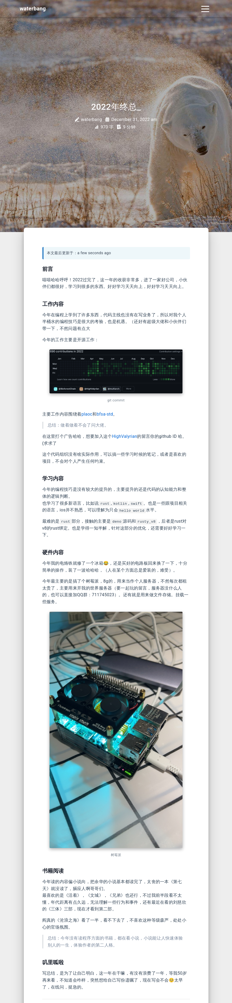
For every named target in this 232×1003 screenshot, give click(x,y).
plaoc (86, 414)
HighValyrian (124, 436)
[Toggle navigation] (205, 8)
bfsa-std (105, 414)
